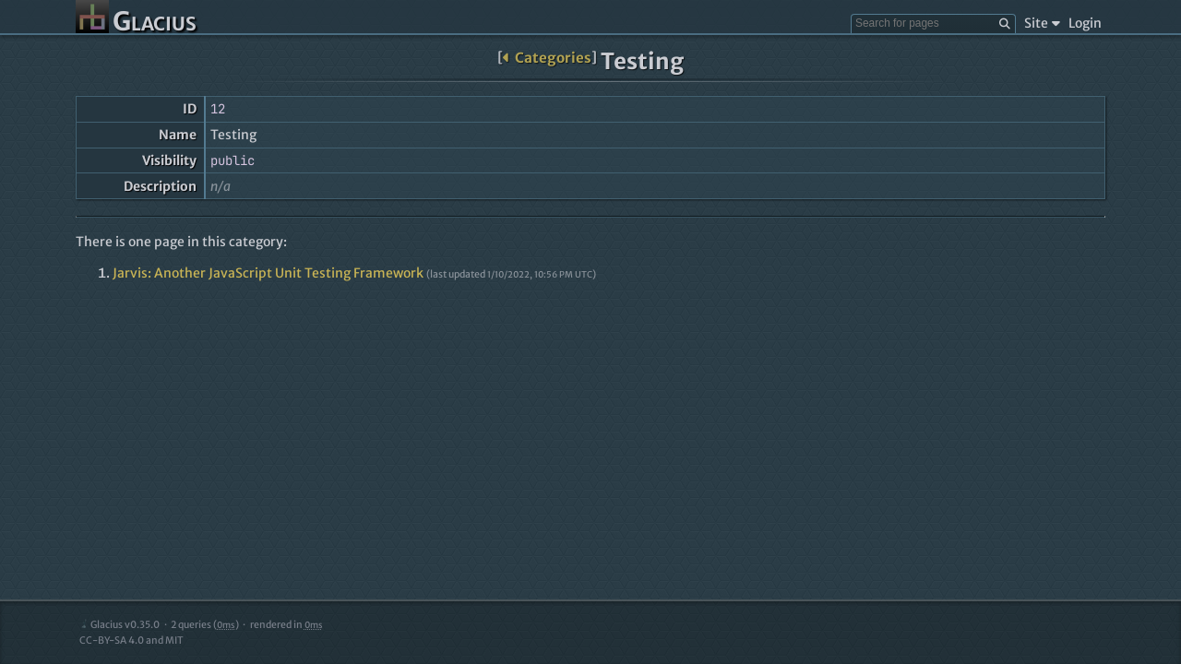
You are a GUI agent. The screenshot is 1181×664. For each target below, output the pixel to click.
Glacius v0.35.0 (119, 625)
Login (1085, 23)
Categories (546, 57)
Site (1042, 23)
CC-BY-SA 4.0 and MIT (131, 640)
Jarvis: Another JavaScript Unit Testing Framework (268, 273)
